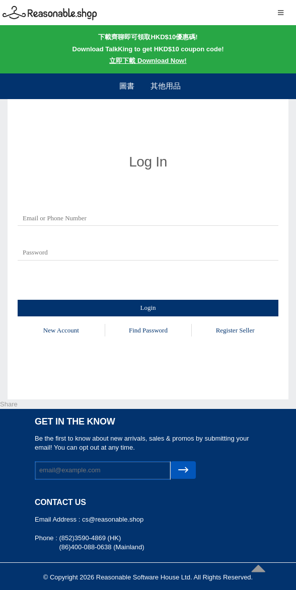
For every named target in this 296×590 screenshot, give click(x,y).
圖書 (126, 85)
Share (9, 404)
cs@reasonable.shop (112, 519)
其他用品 (166, 85)
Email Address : (58, 519)
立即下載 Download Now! (147, 60)
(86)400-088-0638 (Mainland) (101, 547)
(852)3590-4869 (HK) (90, 538)
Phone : (47, 538)
